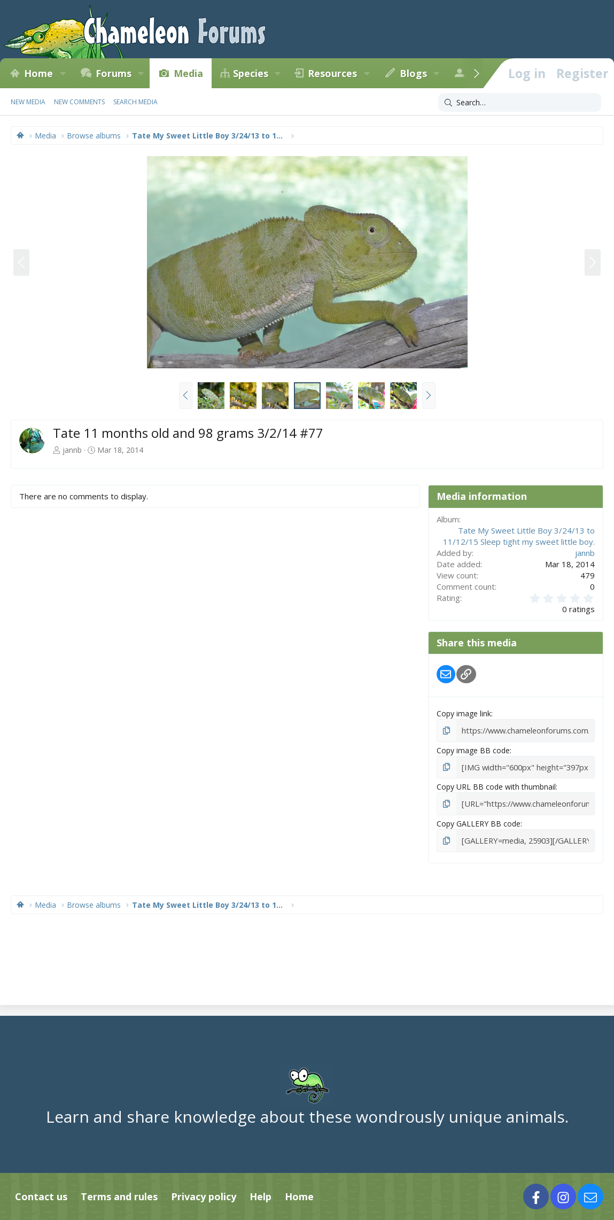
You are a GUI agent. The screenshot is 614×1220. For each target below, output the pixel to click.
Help (260, 1193)
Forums (113, 73)
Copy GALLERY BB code (478, 822)
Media (188, 73)
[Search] (519, 102)
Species (250, 73)
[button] (62, 73)
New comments (79, 101)
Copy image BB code (473, 749)
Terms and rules (119, 1193)
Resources (332, 73)
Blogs (413, 73)
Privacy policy (203, 1193)
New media (28, 101)
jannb (72, 450)
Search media (135, 101)
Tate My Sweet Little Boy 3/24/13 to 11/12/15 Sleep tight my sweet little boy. (519, 536)
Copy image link (464, 713)
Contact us (41, 1193)
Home (38, 73)
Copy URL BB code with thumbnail (496, 786)
